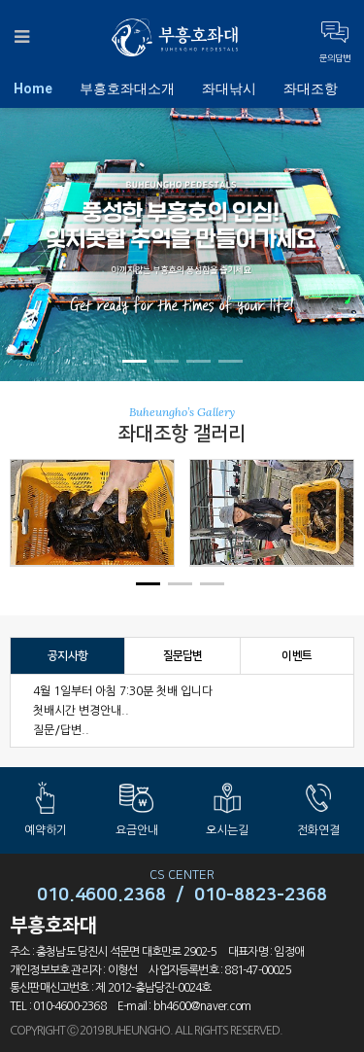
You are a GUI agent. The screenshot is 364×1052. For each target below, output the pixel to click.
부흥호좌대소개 (127, 88)
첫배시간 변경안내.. (81, 711)
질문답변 (183, 655)
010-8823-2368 (260, 895)
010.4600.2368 (101, 895)
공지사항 (67, 655)
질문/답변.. (61, 730)
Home (33, 88)
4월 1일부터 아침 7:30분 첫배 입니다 (123, 691)
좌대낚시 (229, 88)
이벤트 (296, 655)
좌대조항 (310, 88)
